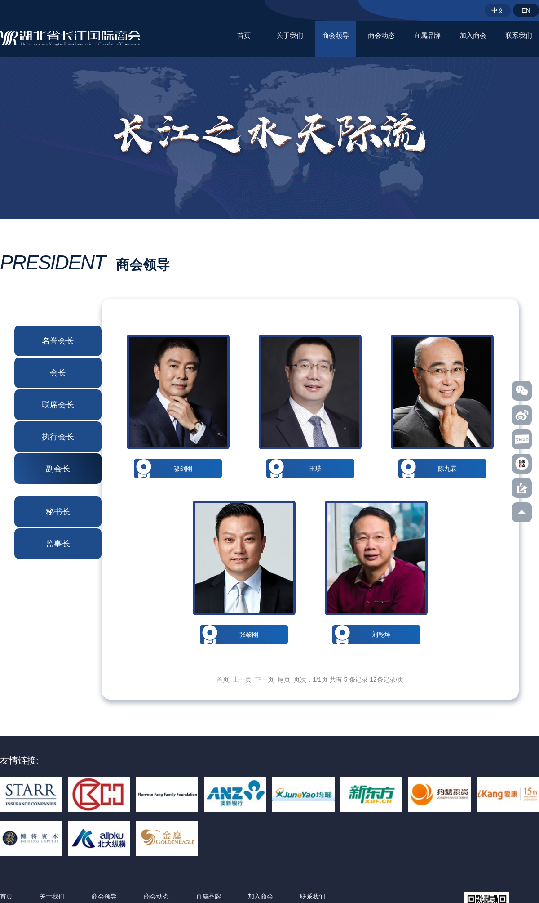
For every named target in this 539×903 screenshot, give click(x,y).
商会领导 (335, 35)
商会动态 (381, 35)
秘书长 (58, 511)
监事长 (58, 543)
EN (525, 10)
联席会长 (58, 404)
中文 (497, 10)
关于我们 (289, 35)
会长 (58, 372)
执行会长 (58, 436)
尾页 (284, 679)
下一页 (264, 679)
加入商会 (472, 35)
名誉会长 (58, 340)
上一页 (242, 679)
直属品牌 (427, 35)
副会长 (58, 468)
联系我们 (518, 35)
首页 (244, 35)
